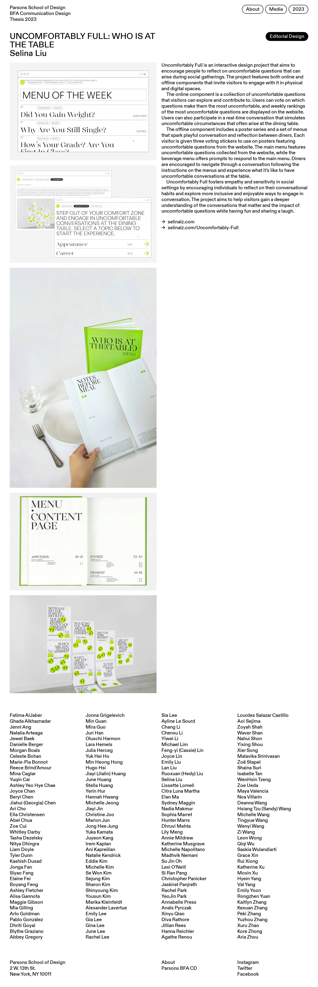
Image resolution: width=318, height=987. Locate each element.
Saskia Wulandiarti (257, 850)
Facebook (248, 974)
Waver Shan (250, 733)
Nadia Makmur (177, 809)
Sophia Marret (176, 815)
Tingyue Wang (252, 820)
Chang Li (170, 727)
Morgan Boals (25, 750)
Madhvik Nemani (179, 855)
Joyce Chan (22, 791)
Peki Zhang (249, 914)
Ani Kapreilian (100, 850)
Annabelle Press (178, 902)
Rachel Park (174, 890)
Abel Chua (21, 820)
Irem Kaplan (98, 844)
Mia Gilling (21, 908)
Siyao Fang (21, 873)
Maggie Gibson (26, 902)
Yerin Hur (95, 791)
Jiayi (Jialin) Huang (106, 774)
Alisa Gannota (25, 896)
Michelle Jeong (102, 803)
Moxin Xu (247, 873)
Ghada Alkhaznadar (30, 721)
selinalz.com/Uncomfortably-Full (203, 228)
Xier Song (247, 750)
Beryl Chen (21, 797)
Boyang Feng (24, 885)
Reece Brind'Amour (30, 768)
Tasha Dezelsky (26, 838)
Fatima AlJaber (26, 715)
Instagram (248, 962)
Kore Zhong (249, 931)
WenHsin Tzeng (254, 780)
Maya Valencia (252, 791)
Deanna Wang (252, 803)
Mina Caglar (23, 774)
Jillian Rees (173, 926)
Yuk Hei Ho (97, 756)
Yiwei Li (169, 739)
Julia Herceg (99, 750)
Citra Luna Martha (180, 791)
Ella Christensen (27, 815)
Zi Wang (246, 832)
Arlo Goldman (25, 914)
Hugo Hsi (96, 768)
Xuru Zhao (248, 926)
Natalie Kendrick (103, 855)
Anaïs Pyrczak (176, 908)
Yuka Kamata (99, 832)
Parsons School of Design (37, 962)
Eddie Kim (96, 861)
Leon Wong (249, 838)
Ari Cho (18, 809)
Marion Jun (98, 820)
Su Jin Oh (171, 861)
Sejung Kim (98, 879)
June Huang (98, 780)
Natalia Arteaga (26, 733)
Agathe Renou (176, 937)
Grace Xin (247, 855)
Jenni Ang (20, 727)
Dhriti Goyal (22, 926)
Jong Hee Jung (102, 826)
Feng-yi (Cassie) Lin (182, 750)
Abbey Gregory (26, 937)
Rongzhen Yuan (253, 896)
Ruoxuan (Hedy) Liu (182, 774)
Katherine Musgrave (183, 844)
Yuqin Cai (20, 780)
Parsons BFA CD (179, 968)
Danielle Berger (26, 745)
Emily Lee (96, 914)
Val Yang (246, 885)
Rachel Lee (97, 937)
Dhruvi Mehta (176, 826)
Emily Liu (171, 762)
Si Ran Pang (174, 873)
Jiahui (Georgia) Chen (33, 803)
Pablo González (26, 920)
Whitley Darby (25, 832)
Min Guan (96, 721)
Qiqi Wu (245, 844)
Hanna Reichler (177, 931)
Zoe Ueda (247, 786)
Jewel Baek (22, 739)
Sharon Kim (98, 885)
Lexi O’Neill (173, 867)
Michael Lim (174, 745)
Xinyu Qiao (173, 914)
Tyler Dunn (21, 855)
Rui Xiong (247, 861)
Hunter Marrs (175, 820)
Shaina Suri (249, 768)
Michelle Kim (100, 867)
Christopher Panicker (183, 879)
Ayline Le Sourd (178, 721)
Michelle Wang (253, 815)
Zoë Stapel (249, 762)
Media (276, 9)
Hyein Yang (249, 879)
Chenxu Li (172, 733)
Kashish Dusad (26, 861)
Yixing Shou (250, 745)
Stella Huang (99, 786)
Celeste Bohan (25, 756)
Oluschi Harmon (103, 739)
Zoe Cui (18, 826)
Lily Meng (172, 832)
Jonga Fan (21, 867)
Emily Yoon (249, 890)
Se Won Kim (99, 873)
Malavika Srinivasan (258, 756)
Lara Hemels (99, 745)
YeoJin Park (174, 896)
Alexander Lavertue (106, 908)
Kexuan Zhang (252, 908)
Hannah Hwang (102, 797)
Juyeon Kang (99, 838)
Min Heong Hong (104, 762)
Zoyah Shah (249, 727)
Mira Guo (96, 727)
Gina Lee (95, 926)
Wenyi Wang (250, 826)
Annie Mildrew (177, 838)
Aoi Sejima (248, 721)
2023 (298, 9)
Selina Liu (171, 780)
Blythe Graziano (27, 931)
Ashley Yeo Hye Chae (32, 786)
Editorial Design (287, 36)
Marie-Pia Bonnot (29, 762)
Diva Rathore (175, 920)
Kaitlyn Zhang (251, 902)
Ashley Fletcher (26, 890)
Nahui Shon (249, 739)
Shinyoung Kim (102, 890)
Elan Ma (170, 797)
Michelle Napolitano (183, 850)
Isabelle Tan (249, 774)
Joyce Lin (171, 756)
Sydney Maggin (178, 803)
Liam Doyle (22, 850)
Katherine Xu (250, 867)
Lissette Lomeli (177, 786)
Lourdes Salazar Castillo (263, 715)
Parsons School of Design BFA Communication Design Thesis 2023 (40, 13)
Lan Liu (169, 768)
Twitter (244, 968)
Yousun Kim (98, 896)
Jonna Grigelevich (105, 715)
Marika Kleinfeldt (104, 902)
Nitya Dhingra (24, 844)
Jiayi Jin (94, 809)
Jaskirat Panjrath (179, 885)
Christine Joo (100, 815)
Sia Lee (169, 715)
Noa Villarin (249, 797)
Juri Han (94, 733)
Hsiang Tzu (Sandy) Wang (264, 809)
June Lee (95, 931)
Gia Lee (94, 920)
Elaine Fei (20, 879)
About (252, 9)
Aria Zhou (247, 937)
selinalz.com (181, 222)
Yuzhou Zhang (252, 920)
